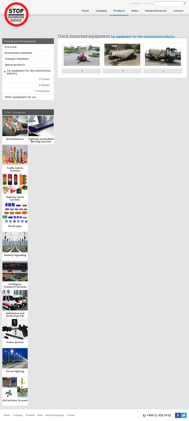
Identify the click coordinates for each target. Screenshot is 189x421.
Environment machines (18, 53)
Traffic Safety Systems (15, 169)
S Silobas (44, 85)
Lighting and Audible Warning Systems (41, 140)
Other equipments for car (20, 97)
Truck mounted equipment (20, 41)
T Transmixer (42, 91)
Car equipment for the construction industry (29, 72)
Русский (149, 3)
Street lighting (15, 371)
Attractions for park (15, 400)
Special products (15, 64)
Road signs (15, 226)
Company (101, 10)
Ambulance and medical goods (15, 314)
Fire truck (11, 47)
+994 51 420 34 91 (159, 415)
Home (85, 10)
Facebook (178, 415)
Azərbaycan (137, 3)
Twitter (184, 415)
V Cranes (44, 79)
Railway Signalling (15, 255)
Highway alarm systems (15, 198)
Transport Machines (17, 58)
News (135, 10)
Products (119, 10)
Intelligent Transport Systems (15, 285)
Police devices (15, 342)
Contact (178, 10)
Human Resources (156, 10)
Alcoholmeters (15, 139)
